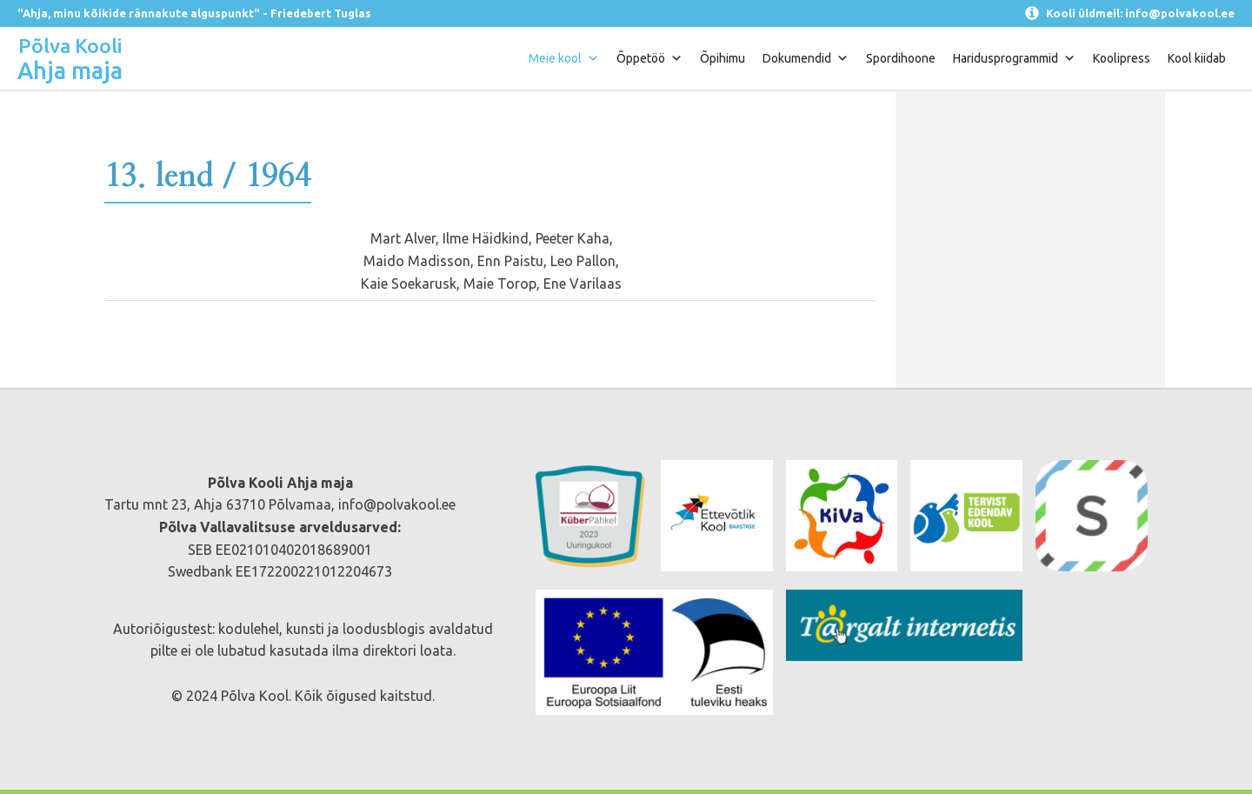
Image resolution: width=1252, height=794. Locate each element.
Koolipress (1121, 58)
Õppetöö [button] (649, 58)
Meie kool (564, 58)
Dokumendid (806, 58)
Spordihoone (901, 58)
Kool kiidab (1197, 58)
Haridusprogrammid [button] (1014, 58)
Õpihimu (722, 58)
